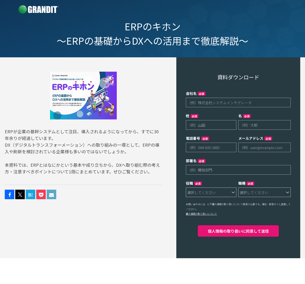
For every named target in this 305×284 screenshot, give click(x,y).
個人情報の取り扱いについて (201, 213)
